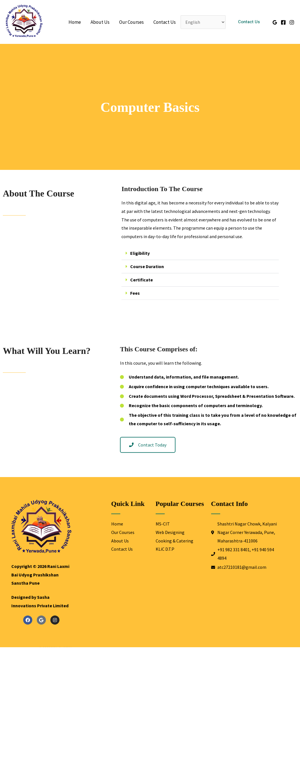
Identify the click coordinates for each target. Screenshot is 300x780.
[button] (249, 22)
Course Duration (157, 272)
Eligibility (150, 259)
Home (74, 22)
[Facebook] (283, 22)
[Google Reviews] (274, 22)
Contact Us (164, 22)
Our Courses (131, 22)
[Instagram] (291, 22)
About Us (100, 22)
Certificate (151, 286)
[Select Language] (203, 22)
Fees (145, 299)
